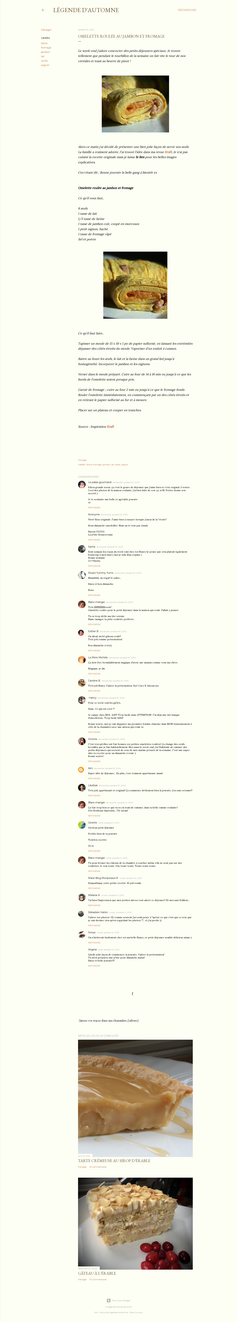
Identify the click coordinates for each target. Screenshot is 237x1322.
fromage (46, 47)
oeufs (44, 60)
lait (42, 56)
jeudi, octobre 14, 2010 (109, 949)
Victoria (92, 739)
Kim (90, 768)
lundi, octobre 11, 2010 (108, 822)
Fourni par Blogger (119, 1301)
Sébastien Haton (98, 912)
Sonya (91, 932)
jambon (45, 52)
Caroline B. (94, 680)
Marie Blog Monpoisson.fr (103, 878)
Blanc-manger (96, 602)
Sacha (91, 546)
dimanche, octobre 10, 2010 (126, 482)
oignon (45, 65)
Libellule (93, 785)
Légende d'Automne (86, 10)
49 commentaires (97, 1167)
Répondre (94, 507)
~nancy (92, 697)
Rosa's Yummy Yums (100, 572)
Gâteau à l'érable (97, 1273)
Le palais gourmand (99, 482)
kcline (129, 1307)
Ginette (92, 822)
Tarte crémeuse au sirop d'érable (114, 1160)
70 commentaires (98, 1279)
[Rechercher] (187, 10)
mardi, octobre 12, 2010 (130, 878)
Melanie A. (94, 895)
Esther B (93, 631)
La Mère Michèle (98, 657)
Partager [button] (46, 29)
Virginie (92, 949)
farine (44, 43)
